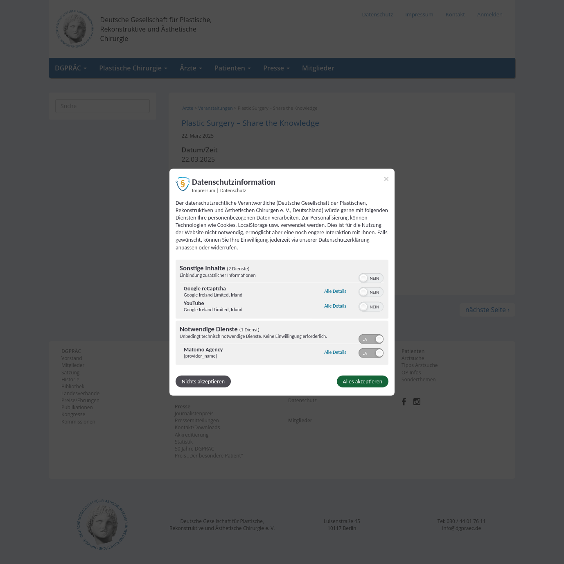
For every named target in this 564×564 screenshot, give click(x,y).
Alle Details (335, 291)
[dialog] (282, 281)
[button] (363, 278)
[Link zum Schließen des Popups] (386, 179)
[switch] (371, 277)
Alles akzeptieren (362, 381)
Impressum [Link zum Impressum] (203, 190)
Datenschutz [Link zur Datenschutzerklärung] (233, 190)
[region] (282, 313)
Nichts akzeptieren (203, 381)
